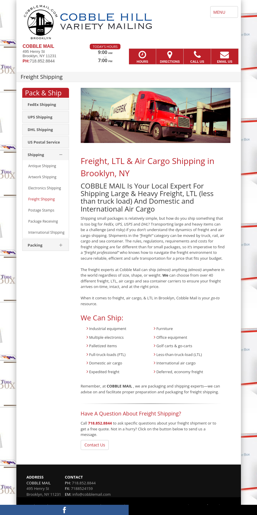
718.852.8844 (100, 423)
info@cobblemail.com (92, 494)
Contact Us (94, 445)
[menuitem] (46, 104)
